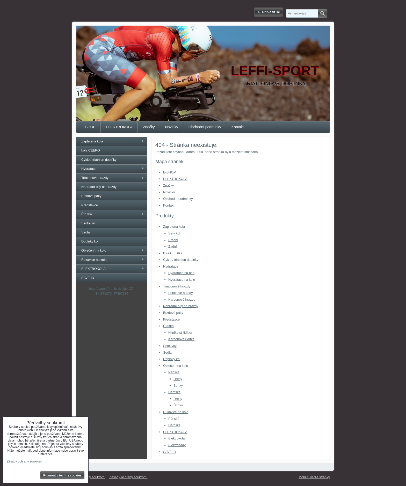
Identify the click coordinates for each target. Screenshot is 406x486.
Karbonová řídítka (181, 339)
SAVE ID (169, 452)
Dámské (174, 392)
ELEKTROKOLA (119, 127)
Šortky (178, 386)
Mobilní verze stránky (314, 477)
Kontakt (237, 127)
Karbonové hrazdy (181, 299)
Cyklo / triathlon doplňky (180, 260)
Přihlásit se (271, 12)
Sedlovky (170, 346)
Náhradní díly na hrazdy (180, 306)
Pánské (173, 372)
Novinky (171, 127)
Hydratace (170, 266)
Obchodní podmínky (205, 127)
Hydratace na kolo (181, 280)
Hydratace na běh (181, 273)
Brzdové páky (173, 313)
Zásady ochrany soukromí (128, 477)
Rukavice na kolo (175, 412)
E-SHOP (89, 127)
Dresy (177, 379)
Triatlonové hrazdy (176, 286)
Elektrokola (176, 438)
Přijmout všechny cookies (62, 475)
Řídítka (168, 326)
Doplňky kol (171, 359)
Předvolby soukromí (90, 477)
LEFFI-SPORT (275, 70)
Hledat (322, 13)
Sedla (167, 352)
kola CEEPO (172, 253)
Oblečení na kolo (175, 366)
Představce (171, 319)
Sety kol (174, 233)
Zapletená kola (174, 227)
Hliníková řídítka (180, 333)
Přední (173, 240)
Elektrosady (177, 445)
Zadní (172, 246)
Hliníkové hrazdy (180, 293)
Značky (149, 127)
